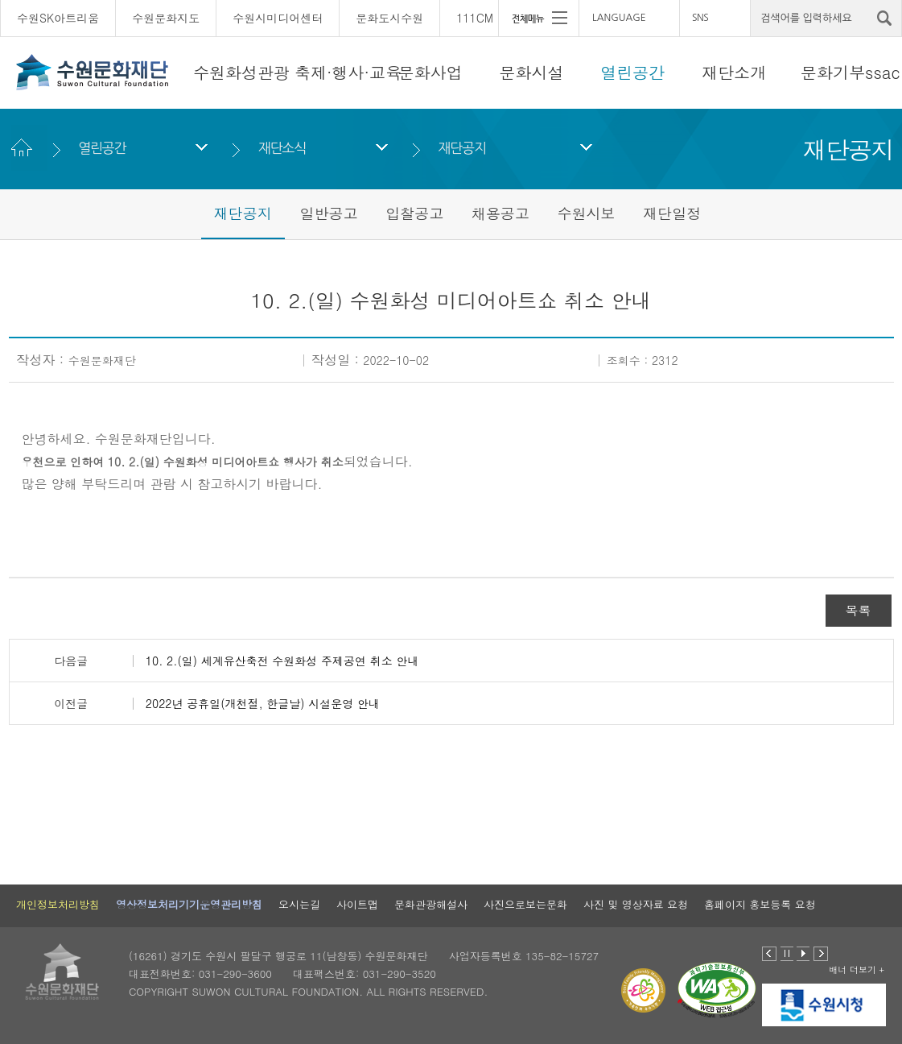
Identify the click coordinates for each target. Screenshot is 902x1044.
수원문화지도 (166, 18)
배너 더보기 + (856, 969)
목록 (858, 610)
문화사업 (430, 72)
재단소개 (734, 72)
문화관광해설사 (430, 904)
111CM (474, 18)
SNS (700, 18)
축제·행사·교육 (348, 72)
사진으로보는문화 (525, 904)
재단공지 (462, 148)
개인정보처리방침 (58, 904)
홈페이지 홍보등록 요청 (760, 904)
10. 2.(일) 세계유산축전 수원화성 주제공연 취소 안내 (282, 660)
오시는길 (299, 904)
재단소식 (282, 148)
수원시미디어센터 (278, 18)
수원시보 (587, 213)
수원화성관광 (241, 72)
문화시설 (532, 72)
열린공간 (632, 72)
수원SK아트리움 (58, 18)
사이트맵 (357, 904)
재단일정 (672, 213)
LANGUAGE (619, 18)
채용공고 (500, 213)
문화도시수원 (389, 18)
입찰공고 (414, 213)
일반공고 (328, 213)
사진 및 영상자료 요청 (635, 904)
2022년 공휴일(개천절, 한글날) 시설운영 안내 (263, 703)
